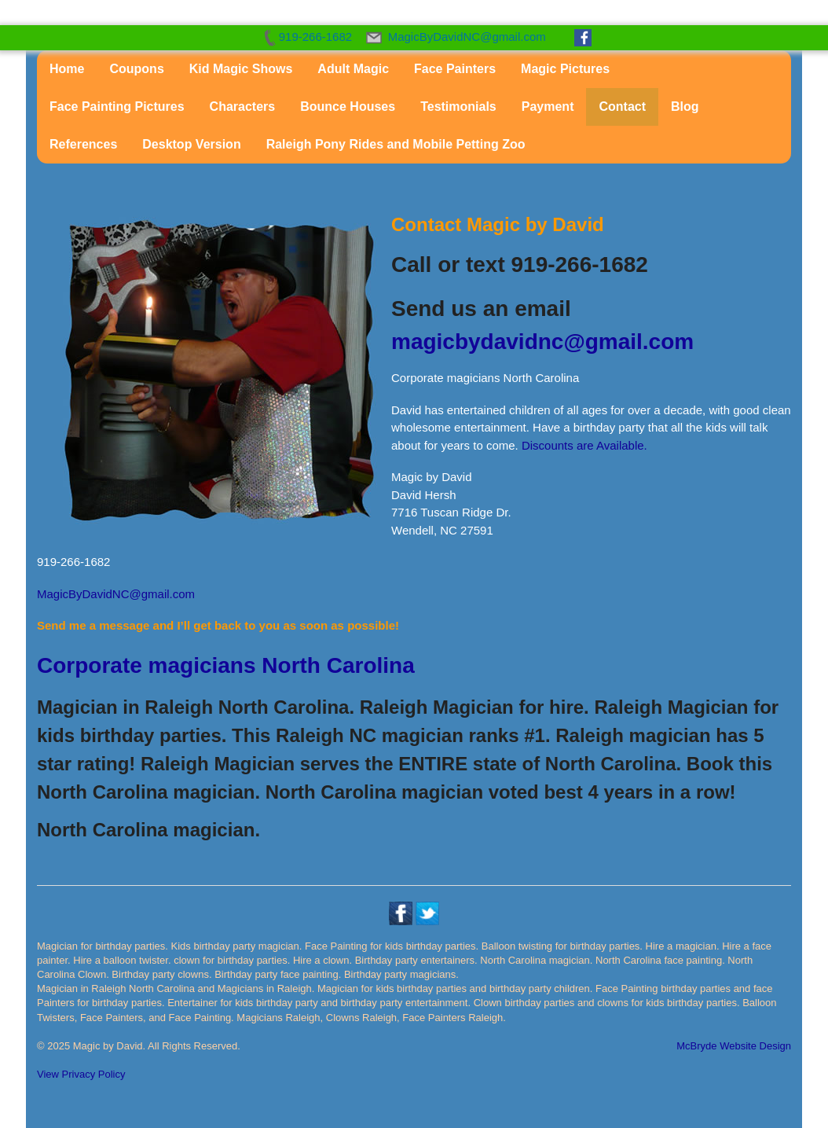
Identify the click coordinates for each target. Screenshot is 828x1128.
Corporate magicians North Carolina (226, 665)
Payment (548, 106)
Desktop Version (191, 144)
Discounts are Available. (584, 445)
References (83, 144)
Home (66, 68)
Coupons (136, 68)
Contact (622, 106)
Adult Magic (353, 68)
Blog (685, 106)
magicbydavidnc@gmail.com (542, 341)
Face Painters (455, 68)
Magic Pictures (565, 68)
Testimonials (458, 106)
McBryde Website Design (733, 1046)
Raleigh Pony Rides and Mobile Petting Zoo (396, 144)
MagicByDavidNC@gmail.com (116, 594)
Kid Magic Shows (241, 68)
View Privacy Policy (81, 1074)
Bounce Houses (347, 106)
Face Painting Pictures (117, 106)
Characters (243, 106)
